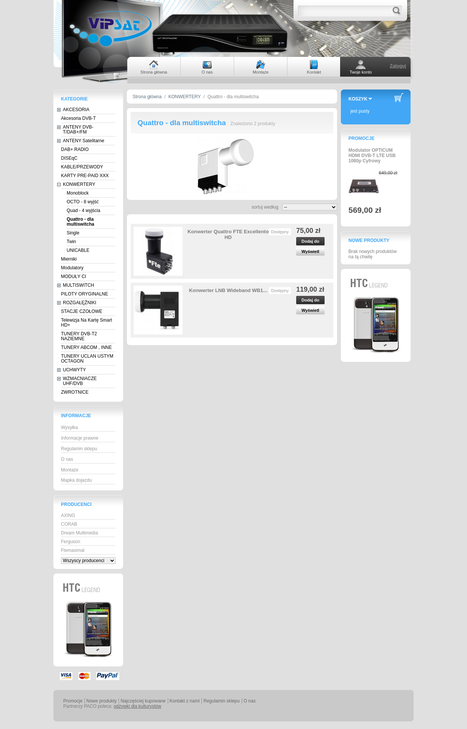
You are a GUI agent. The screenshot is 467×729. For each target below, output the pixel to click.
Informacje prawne (79, 438)
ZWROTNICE (75, 392)
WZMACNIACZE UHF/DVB (80, 381)
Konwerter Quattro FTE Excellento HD (228, 234)
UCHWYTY (74, 369)
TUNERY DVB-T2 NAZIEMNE (79, 336)
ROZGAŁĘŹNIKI (79, 302)
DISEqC (69, 158)
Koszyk (357, 99)
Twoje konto (361, 72)
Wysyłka (69, 427)
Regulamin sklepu (79, 448)
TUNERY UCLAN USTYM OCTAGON (87, 359)
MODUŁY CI (73, 276)
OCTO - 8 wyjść (82, 201)
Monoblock (78, 193)
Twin (71, 241)
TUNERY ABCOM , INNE (86, 347)
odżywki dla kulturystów (137, 706)
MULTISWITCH (78, 285)
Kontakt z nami (185, 701)
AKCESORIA (76, 109)
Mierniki (69, 259)
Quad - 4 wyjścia (83, 210)
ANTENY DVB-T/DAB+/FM (78, 129)
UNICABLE (78, 250)
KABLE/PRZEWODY (82, 167)
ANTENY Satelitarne (83, 140)
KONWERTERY (79, 184)
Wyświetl (310, 251)
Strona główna (147, 96)
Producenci (76, 504)
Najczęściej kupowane (143, 701)
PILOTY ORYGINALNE (84, 294)
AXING (68, 515)
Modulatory (72, 267)
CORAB (69, 524)
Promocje (361, 138)
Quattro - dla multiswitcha (80, 222)
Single (73, 233)
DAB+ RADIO (75, 149)
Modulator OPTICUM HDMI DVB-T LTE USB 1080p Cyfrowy (371, 155)
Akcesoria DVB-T (78, 118)
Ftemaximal (72, 550)
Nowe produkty (368, 240)
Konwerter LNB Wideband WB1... (228, 290)
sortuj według (264, 207)
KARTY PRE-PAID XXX (85, 175)
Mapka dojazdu (76, 480)
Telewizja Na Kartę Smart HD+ (86, 322)
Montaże (69, 470)
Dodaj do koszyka (310, 242)
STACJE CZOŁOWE (81, 311)
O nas (67, 459)
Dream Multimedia (79, 533)
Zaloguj (398, 66)
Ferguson (70, 541)
